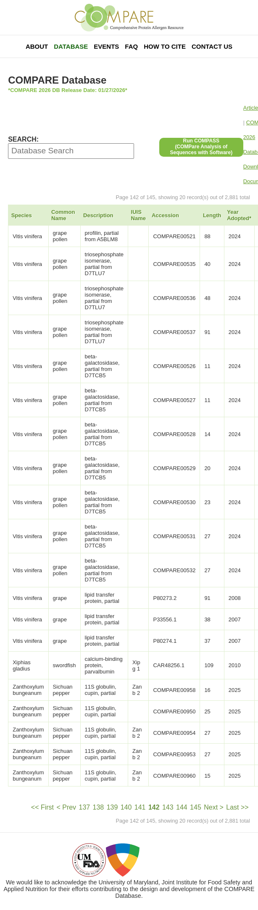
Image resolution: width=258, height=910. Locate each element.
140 (126, 807)
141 (140, 807)
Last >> (237, 807)
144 (181, 807)
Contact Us (212, 46)
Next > (214, 807)
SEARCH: (23, 139)
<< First (42, 807)
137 (84, 807)
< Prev (66, 807)
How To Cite (165, 46)
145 (195, 807)
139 (112, 807)
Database (71, 46)
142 (154, 807)
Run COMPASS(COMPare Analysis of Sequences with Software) (201, 146)
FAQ (131, 46)
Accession (165, 215)
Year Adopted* (239, 215)
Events (106, 46)
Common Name (63, 215)
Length (212, 215)
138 (98, 807)
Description (98, 215)
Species (21, 215)
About (37, 46)
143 (168, 807)
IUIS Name (138, 215)
